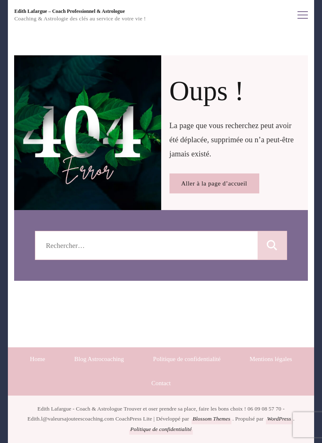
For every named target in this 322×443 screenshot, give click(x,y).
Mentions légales (271, 359)
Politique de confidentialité (186, 359)
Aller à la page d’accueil (214, 183)
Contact (161, 383)
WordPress (279, 419)
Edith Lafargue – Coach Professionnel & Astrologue (69, 11)
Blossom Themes (212, 419)
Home (37, 359)
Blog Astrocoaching (99, 359)
